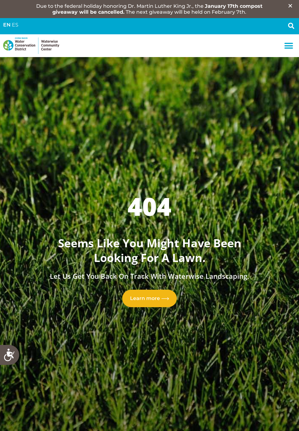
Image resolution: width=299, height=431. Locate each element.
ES (15, 25)
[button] (289, 46)
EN (7, 25)
